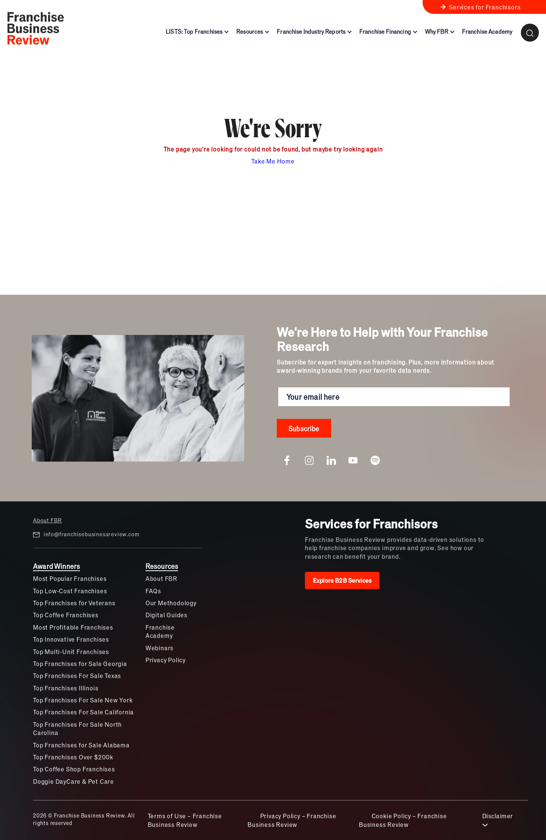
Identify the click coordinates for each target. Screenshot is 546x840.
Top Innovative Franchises (71, 639)
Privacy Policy (166, 660)
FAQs (153, 591)
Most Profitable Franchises (73, 627)
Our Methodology (171, 603)
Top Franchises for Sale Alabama (81, 745)
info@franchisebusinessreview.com (86, 534)
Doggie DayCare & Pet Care (73, 781)
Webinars (160, 648)
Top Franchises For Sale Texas (77, 676)
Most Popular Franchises (69, 578)
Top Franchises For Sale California (83, 712)
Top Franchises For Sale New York (83, 700)
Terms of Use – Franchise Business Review (185, 820)
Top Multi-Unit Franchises (71, 652)
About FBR (47, 520)
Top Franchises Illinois (65, 688)
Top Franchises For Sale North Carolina (77, 728)
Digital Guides (167, 615)
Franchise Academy (160, 631)
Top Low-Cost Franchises (70, 591)
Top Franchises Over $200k (73, 757)
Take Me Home (273, 161)
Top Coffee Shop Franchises (74, 769)
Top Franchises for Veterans (74, 603)
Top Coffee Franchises (66, 615)
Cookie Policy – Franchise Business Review (403, 820)
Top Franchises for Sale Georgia (80, 664)
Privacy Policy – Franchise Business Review (292, 820)
